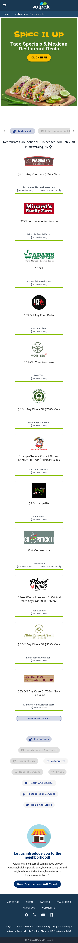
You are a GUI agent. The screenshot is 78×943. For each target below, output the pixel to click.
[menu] (5, 5)
